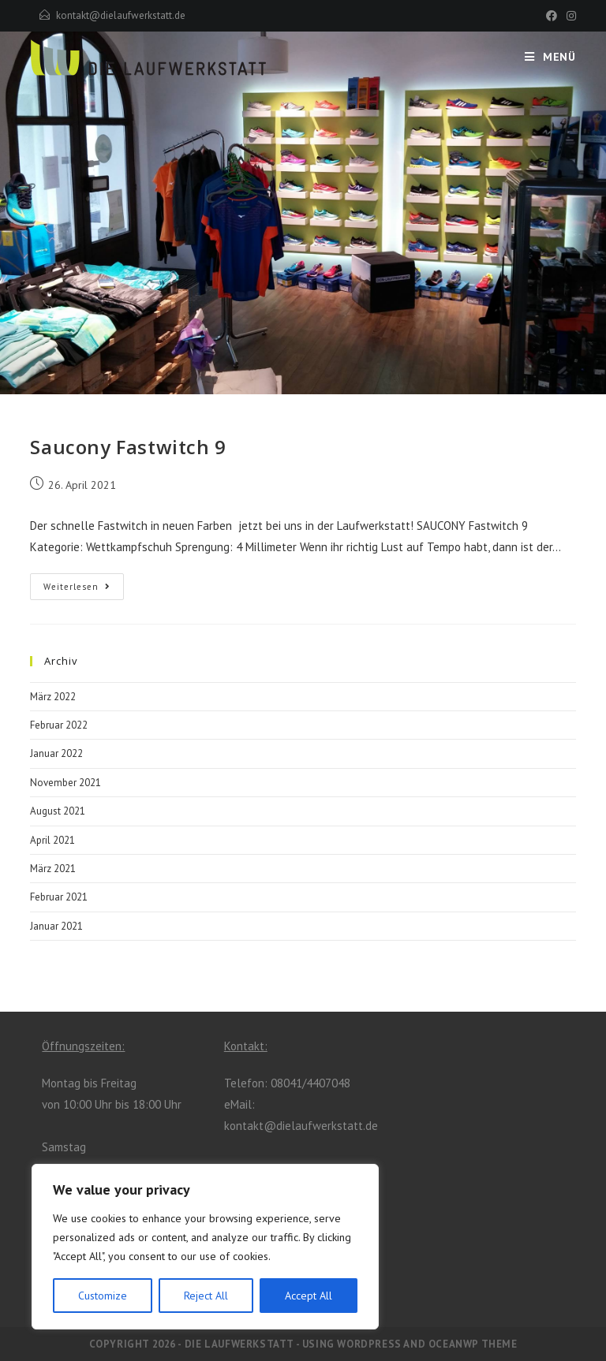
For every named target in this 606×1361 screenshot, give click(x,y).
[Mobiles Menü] (550, 57)
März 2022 (53, 696)
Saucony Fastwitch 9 (128, 447)
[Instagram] (497, 1043)
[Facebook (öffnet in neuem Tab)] (551, 16)
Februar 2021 (59, 897)
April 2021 (52, 840)
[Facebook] (472, 1043)
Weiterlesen (76, 586)
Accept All (308, 1295)
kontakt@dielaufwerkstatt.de (120, 15)
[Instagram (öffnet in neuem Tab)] (569, 16)
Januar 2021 (56, 926)
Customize (102, 1295)
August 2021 (57, 811)
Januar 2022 (56, 753)
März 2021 (53, 868)
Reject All (206, 1295)
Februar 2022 (59, 725)
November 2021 (65, 782)
